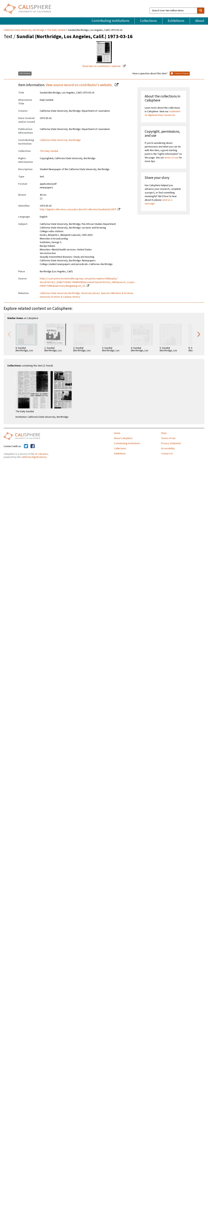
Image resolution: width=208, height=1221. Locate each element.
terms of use (171, 157)
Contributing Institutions (110, 20)
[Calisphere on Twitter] (26, 446)
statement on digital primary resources (162, 113)
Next (199, 334)
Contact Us (167, 453)
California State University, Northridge (24, 30)
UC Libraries (41, 454)
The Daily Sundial (56, 30)
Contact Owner (180, 73)
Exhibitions (176, 20)
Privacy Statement (171, 443)
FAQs (164, 433)
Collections (148, 20)
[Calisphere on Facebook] (32, 446)
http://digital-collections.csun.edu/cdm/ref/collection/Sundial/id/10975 (78, 209)
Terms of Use (168, 438)
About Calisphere (123, 438)
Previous (9, 334)
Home (117, 433)
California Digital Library (34, 457)
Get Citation (24, 73)
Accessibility (168, 448)
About (199, 20)
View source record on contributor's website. (79, 85)
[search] (200, 10)
